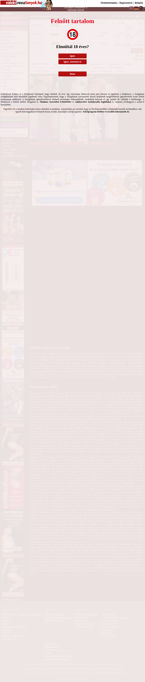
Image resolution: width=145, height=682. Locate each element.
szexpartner (79, 7)
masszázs (72, 10)
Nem (72, 74)
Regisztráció (125, 3)
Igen (72, 56)
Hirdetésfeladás (109, 3)
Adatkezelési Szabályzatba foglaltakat (93, 102)
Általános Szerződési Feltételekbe (55, 102)
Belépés (139, 3)
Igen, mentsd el (72, 61)
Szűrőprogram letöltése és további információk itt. (106, 111)
